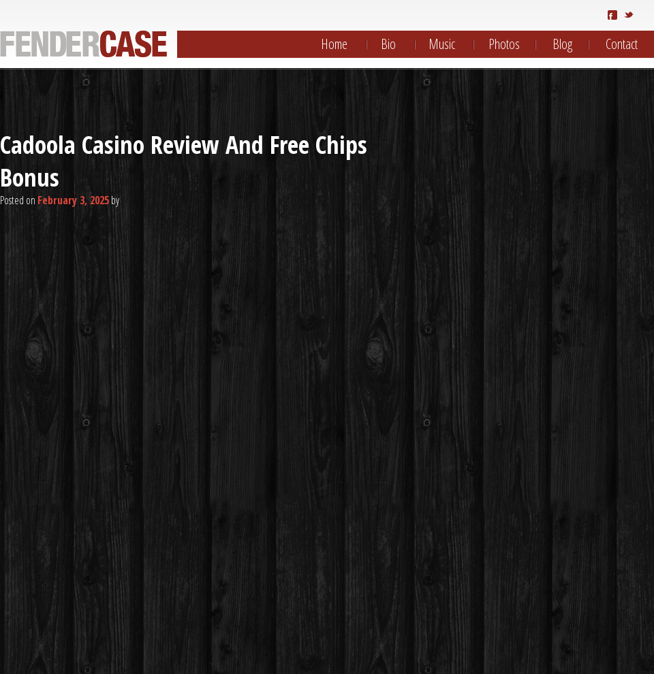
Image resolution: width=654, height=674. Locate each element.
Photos (504, 44)
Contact (622, 44)
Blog (562, 44)
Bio (388, 44)
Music (442, 44)
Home (334, 44)
